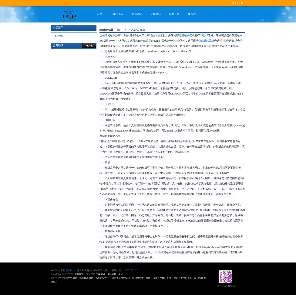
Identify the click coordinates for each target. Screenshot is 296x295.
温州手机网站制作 (121, 278)
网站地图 (111, 274)
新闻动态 (137, 13)
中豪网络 (100, 274)
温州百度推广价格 (162, 278)
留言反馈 (174, 13)
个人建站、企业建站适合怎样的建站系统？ (139, 29)
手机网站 (58, 36)
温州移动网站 (86, 278)
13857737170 (130, 270)
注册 (241, 3)
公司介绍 (155, 13)
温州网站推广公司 (141, 278)
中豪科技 (79, 274)
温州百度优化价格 (183, 278)
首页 (99, 13)
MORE (89, 45)
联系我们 (193, 13)
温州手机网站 (70, 278)
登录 (234, 3)
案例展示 (118, 13)
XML (121, 274)
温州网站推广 (102, 278)
